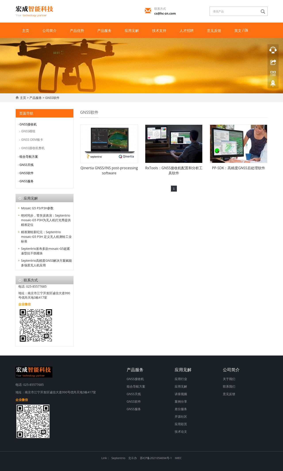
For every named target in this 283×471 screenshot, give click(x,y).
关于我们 (229, 379)
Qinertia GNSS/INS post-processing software (109, 170)
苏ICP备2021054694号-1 (156, 458)
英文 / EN (241, 30)
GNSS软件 (52, 98)
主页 (25, 30)
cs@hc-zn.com (165, 13)
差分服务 (181, 409)
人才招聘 (187, 30)
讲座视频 (181, 394)
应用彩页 (181, 424)
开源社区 (181, 416)
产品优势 (77, 30)
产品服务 (104, 30)
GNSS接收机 (28, 124)
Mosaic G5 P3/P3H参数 (37, 208)
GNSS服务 (26, 181)
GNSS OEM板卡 (32, 139)
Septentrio (118, 458)
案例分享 (181, 401)
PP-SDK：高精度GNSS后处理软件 (238, 167)
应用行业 (181, 379)
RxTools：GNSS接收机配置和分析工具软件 (174, 170)
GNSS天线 (26, 165)
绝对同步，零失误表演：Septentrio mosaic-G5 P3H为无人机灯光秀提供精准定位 (46, 220)
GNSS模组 (28, 131)
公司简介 (49, 30)
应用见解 (132, 30)
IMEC (178, 458)
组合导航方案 (28, 156)
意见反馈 (214, 30)
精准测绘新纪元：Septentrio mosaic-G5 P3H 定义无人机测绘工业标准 (46, 236)
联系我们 (229, 386)
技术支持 (159, 30)
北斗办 (132, 458)
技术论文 (181, 431)
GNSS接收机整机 (33, 148)
